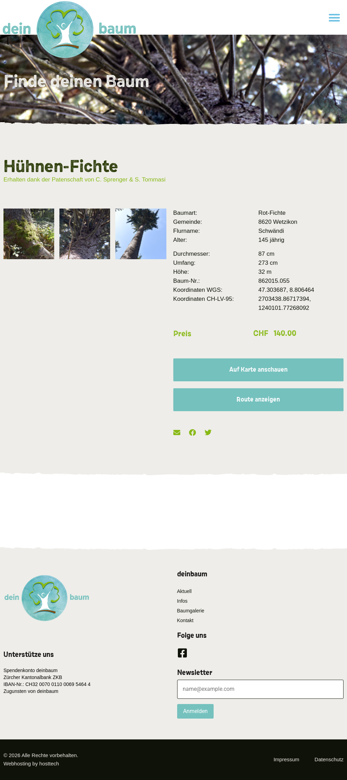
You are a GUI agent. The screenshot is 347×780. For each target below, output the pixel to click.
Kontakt (185, 620)
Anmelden (195, 711)
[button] (334, 17)
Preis (182, 334)
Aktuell (184, 591)
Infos (182, 601)
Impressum (286, 759)
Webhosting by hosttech (31, 763)
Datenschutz (329, 759)
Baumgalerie (191, 610)
